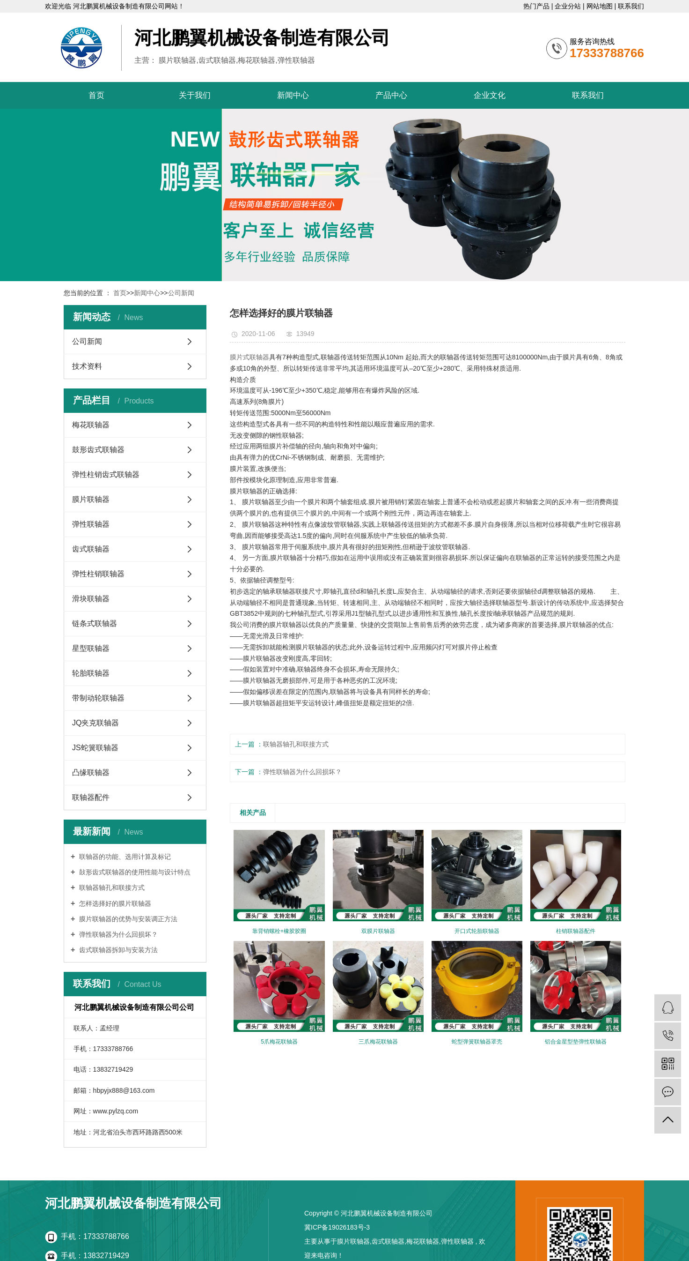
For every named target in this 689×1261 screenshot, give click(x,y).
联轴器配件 (91, 797)
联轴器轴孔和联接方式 (111, 887)
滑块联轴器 (91, 599)
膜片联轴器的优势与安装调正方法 (127, 919)
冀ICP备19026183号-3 (337, 1227)
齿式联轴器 (91, 549)
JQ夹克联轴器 (95, 723)
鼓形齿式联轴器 (98, 450)
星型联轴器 (91, 648)
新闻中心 (293, 95)
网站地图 (600, 6)
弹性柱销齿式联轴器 (105, 474)
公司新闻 (181, 293)
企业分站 (569, 6)
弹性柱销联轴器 (98, 574)
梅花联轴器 (91, 425)
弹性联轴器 (91, 524)
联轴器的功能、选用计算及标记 (124, 856)
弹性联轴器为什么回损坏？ (117, 934)
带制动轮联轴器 (98, 698)
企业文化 (490, 95)
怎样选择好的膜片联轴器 (114, 903)
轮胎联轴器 (91, 673)
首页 (96, 95)
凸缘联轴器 (91, 772)
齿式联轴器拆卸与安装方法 (117, 950)
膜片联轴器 (91, 499)
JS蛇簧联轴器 (95, 748)
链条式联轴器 (94, 623)
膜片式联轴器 (249, 357)
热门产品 (537, 6)
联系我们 (631, 6)
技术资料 (87, 366)
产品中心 (391, 95)
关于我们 (195, 95)
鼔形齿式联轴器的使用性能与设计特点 (134, 872)
